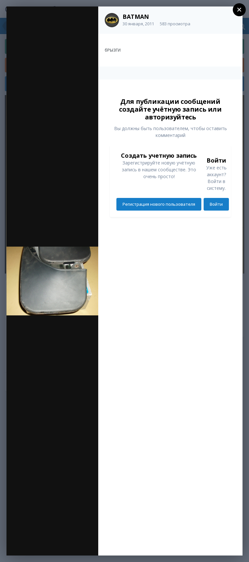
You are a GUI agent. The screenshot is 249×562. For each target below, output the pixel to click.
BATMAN (136, 16)
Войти (216, 204)
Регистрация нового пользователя (159, 204)
